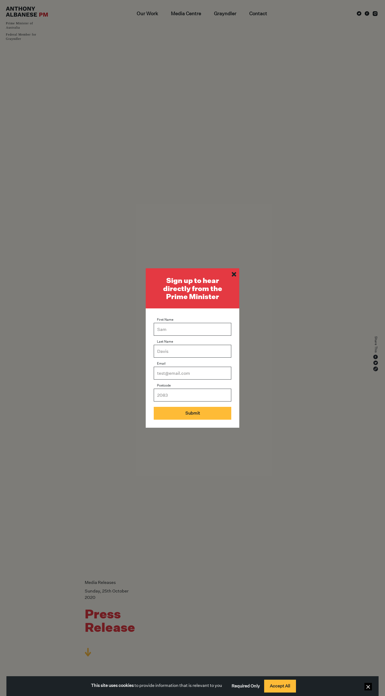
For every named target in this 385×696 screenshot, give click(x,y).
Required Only (246, 686)
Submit (192, 413)
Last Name (165, 341)
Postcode (164, 385)
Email (161, 363)
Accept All (280, 686)
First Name (165, 319)
